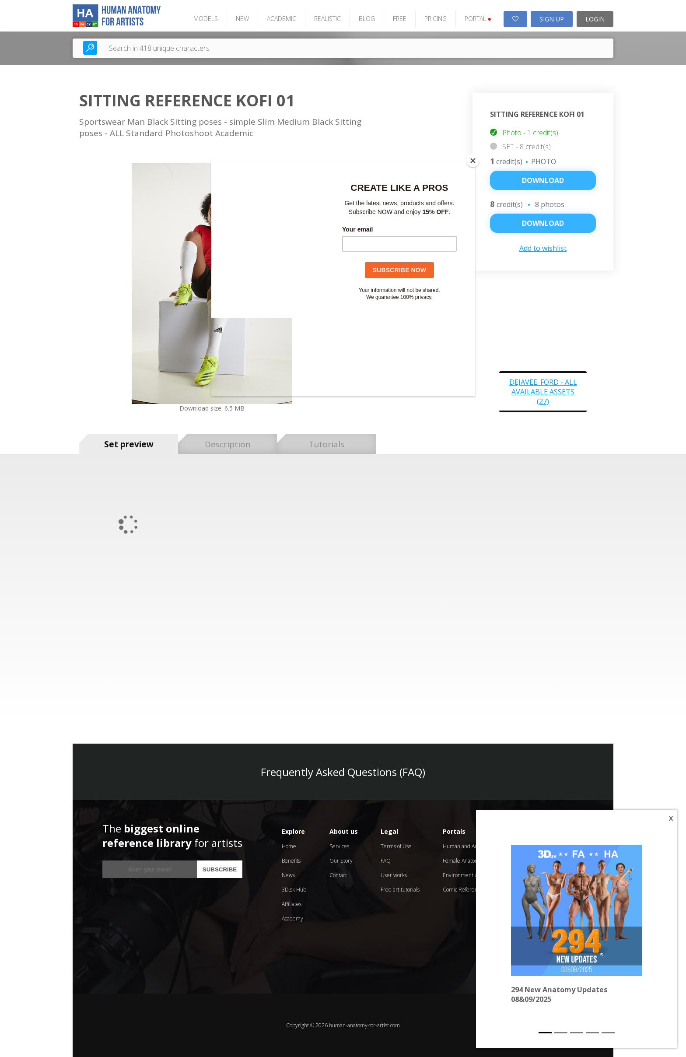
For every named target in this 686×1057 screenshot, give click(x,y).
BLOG (367, 18)
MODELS (205, 18)
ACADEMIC (281, 18)
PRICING (435, 18)
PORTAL (478, 18)
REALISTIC (327, 18)
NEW (242, 18)
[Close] (473, 160)
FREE (399, 18)
